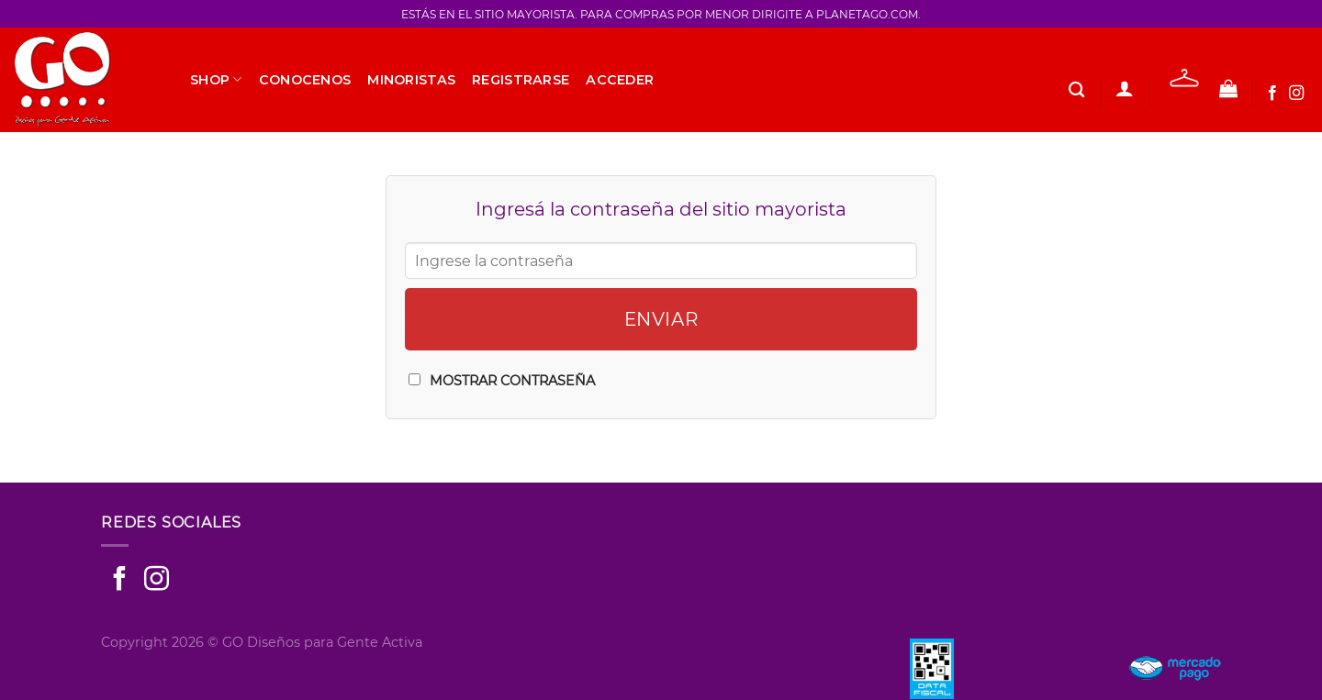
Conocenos (305, 80)
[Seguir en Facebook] (1272, 93)
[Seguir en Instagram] (1296, 93)
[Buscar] (1076, 90)
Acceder (620, 80)
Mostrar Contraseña (512, 380)
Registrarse (520, 80)
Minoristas (411, 80)
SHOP (216, 79)
